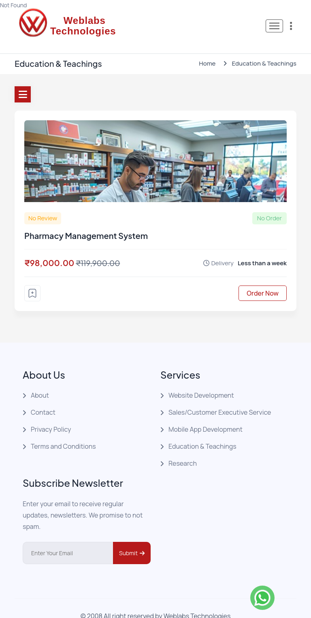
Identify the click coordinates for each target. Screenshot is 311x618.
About (40, 379)
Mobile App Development (205, 413)
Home (207, 48)
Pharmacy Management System (86, 220)
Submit (132, 537)
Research (182, 447)
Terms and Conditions (63, 430)
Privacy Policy (51, 413)
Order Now (263, 277)
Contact (43, 396)
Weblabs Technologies (197, 600)
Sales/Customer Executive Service (219, 396)
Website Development (201, 379)
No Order (269, 202)
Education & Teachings (202, 430)
